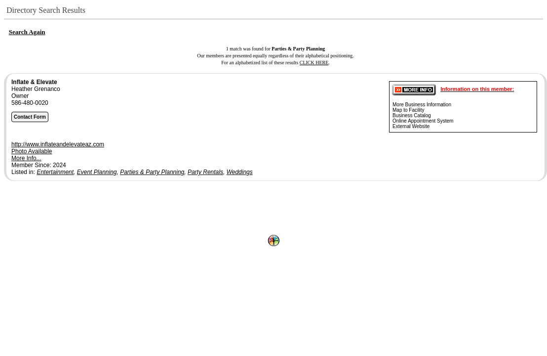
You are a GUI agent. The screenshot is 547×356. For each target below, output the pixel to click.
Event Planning (97, 172)
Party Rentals (205, 172)
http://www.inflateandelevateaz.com (57, 144)
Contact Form (30, 117)
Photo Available (31, 151)
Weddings (240, 172)
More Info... (26, 158)
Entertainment (55, 172)
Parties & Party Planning (152, 172)
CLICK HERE (314, 62)
